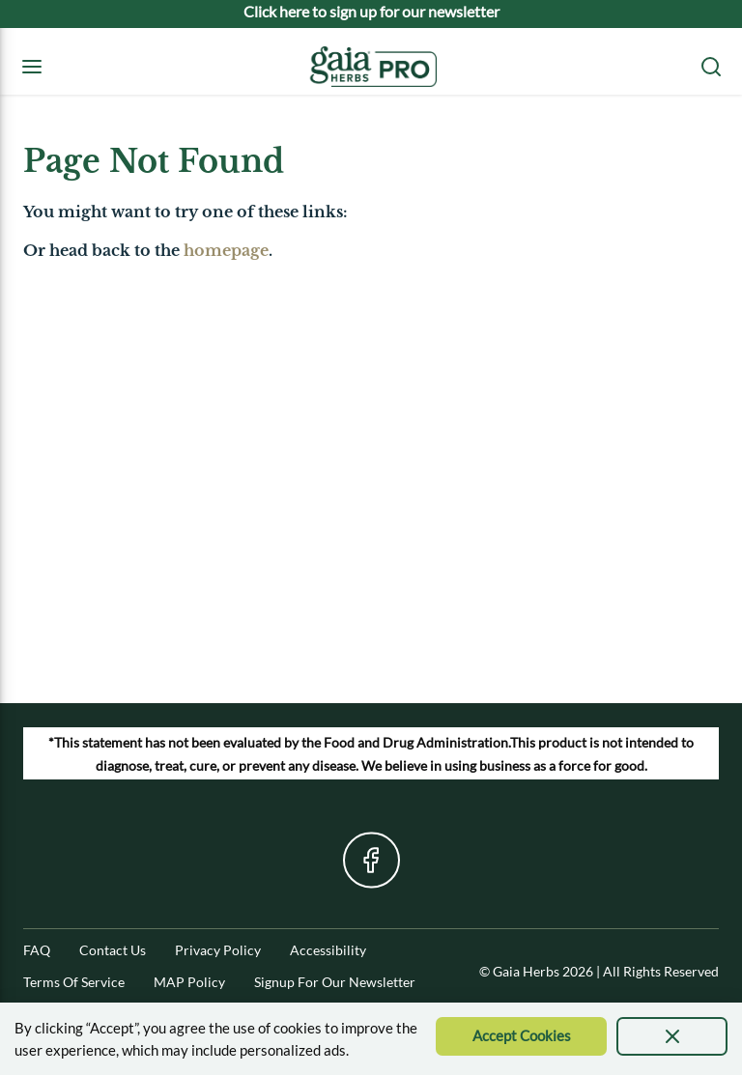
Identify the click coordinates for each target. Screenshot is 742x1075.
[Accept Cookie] (521, 1036)
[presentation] (672, 1036)
